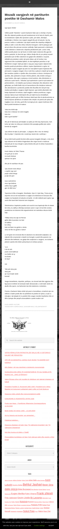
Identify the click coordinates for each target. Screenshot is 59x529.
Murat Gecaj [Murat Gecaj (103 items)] (45, 502)
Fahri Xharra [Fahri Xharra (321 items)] (30, 494)
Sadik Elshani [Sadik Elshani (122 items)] (36, 508)
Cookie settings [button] (39, 525)
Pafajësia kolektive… (12, 420)
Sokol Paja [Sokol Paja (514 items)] (28, 511)
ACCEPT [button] (51, 525)
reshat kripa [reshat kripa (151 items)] (28, 508)
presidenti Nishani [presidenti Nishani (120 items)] (26, 505)
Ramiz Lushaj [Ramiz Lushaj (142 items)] (20, 508)
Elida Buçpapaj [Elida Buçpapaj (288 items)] (24, 489)
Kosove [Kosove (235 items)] (31, 502)
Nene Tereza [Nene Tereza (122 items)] (17, 505)
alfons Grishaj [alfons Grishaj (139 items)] (17, 480)
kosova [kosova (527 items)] (23, 501)
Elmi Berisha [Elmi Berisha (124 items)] (34, 489)
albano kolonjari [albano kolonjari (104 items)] (9, 480)
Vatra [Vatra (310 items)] (40, 511)
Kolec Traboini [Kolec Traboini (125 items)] (15, 502)
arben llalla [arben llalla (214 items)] (33, 480)
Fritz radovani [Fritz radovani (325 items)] (11, 498)
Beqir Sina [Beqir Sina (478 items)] (48, 484)
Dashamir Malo (29, 306)
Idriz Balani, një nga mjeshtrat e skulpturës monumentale (24, 367)
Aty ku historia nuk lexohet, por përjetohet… (20, 415)
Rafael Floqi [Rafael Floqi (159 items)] (46, 505)
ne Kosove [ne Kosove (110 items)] (10, 505)
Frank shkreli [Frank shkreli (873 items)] (45, 493)
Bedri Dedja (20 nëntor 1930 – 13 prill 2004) (20, 411)
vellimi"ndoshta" (41, 306)
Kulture (17, 304)
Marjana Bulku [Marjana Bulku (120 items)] (38, 502)
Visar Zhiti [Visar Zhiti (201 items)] (47, 511)
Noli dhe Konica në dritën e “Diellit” (17, 432)
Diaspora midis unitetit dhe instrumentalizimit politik (22, 394)
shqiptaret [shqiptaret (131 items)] (20, 511)
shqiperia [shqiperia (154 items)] (13, 511)
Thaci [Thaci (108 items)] (36, 511)
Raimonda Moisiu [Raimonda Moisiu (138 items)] (10, 508)
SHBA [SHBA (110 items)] (41, 508)
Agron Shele (18, 306)
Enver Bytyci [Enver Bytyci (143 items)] (42, 489)
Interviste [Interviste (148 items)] (45, 498)
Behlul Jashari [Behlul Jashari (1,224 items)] (32, 484)
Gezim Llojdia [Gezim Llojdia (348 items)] (23, 498)
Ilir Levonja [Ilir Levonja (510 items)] (36, 497)
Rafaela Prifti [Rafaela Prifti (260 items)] (36, 505)
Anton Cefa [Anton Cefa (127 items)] (25, 480)
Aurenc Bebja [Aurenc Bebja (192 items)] (17, 485)
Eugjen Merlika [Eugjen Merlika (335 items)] (18, 493)
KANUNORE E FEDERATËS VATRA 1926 (19, 399)
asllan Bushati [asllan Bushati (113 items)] (41, 480)
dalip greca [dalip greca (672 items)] (11, 489)
